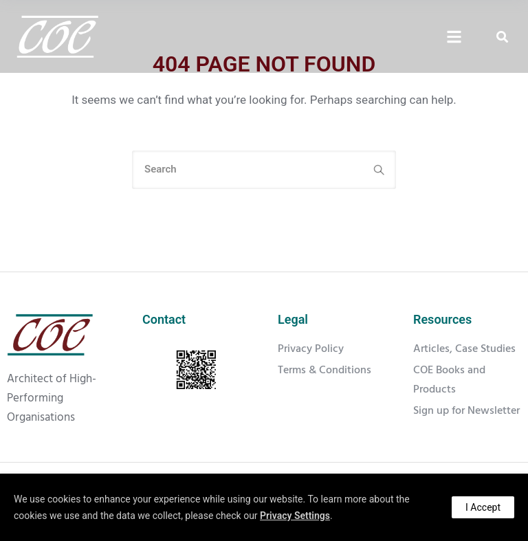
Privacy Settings (295, 515)
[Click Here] (454, 38)
